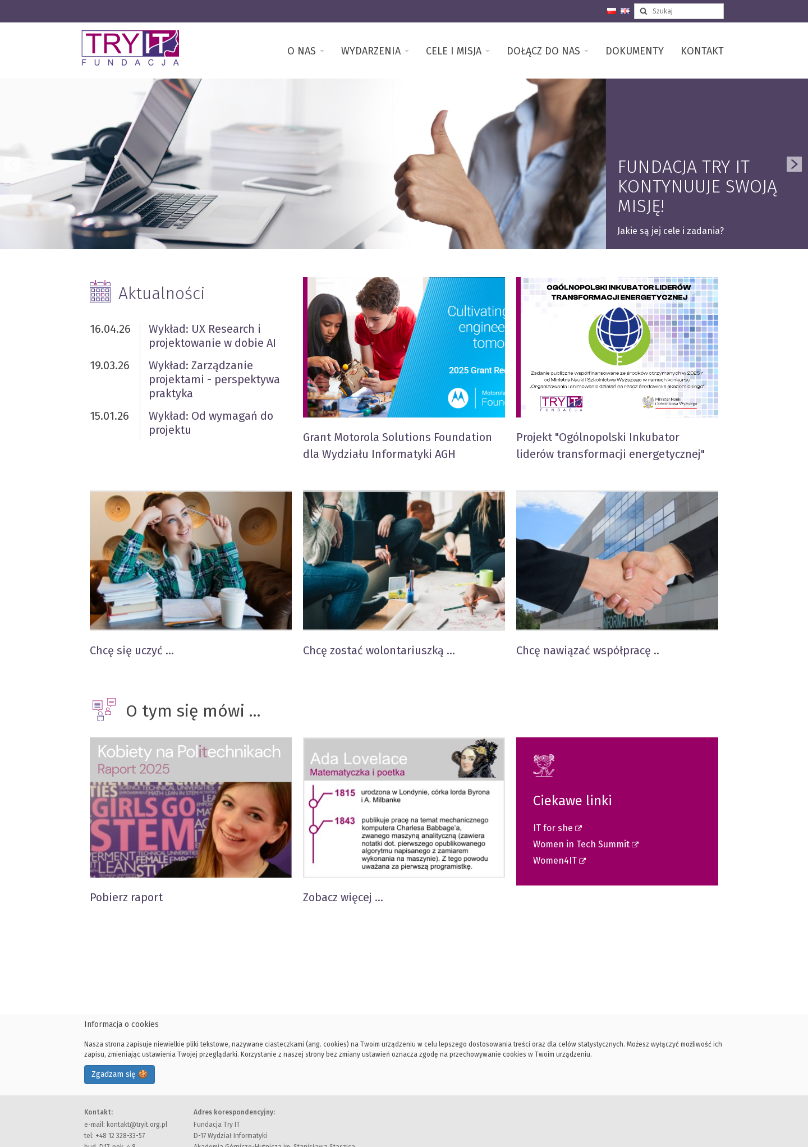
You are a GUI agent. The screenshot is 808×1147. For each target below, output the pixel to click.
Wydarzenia (375, 51)
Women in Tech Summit (582, 844)
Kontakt (702, 51)
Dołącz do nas (548, 51)
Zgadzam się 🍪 (119, 1074)
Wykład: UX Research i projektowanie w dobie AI (212, 336)
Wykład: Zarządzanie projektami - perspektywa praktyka (214, 379)
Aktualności (161, 293)
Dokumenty (634, 51)
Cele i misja (458, 51)
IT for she (554, 828)
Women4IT (556, 860)
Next (795, 163)
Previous (12, 163)
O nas (305, 51)
